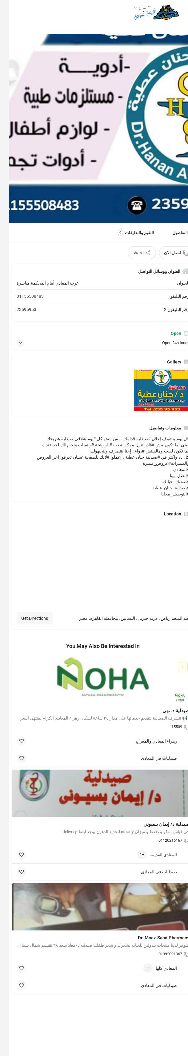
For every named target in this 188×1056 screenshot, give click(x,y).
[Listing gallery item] (152, 390)
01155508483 (21, 296)
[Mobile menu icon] (177, 12)
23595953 (17, 309)
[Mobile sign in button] (10, 12)
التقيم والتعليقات (127, 232)
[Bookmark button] (13, 741)
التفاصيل (171, 232)
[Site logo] (146, 12)
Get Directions (25, 618)
